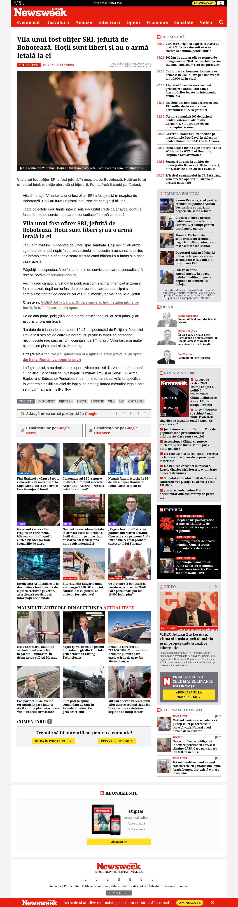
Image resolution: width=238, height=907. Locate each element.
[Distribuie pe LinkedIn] (131, 413)
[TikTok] (130, 879)
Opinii (133, 22)
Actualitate (28, 65)
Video (206, 22)
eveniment (46, 401)
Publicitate (71, 886)
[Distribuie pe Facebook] (116, 413)
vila (111, 401)
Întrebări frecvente (162, 886)
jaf (121, 401)
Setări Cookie (119, 893)
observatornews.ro (61, 275)
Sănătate (183, 22)
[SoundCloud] (152, 879)
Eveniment (28, 22)
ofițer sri (136, 401)
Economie (157, 22)
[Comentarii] (145, 413)
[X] (96, 879)
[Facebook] (85, 879)
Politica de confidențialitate (100, 886)
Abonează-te (203, 3)
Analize (83, 22)
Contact (183, 886)
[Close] (212, 903)
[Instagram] (119, 879)
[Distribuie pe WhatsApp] (138, 413)
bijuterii (66, 401)
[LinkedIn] (141, 879)
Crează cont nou (117, 741)
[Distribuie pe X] (123, 413)
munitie (97, 401)
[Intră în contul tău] (220, 3)
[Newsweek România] (41, 12)
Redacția (55, 886)
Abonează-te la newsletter (189, 694)
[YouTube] (108, 879)
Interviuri (109, 22)
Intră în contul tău (53, 741)
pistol (82, 401)
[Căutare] (221, 22)
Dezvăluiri (57, 22)
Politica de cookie (134, 886)
